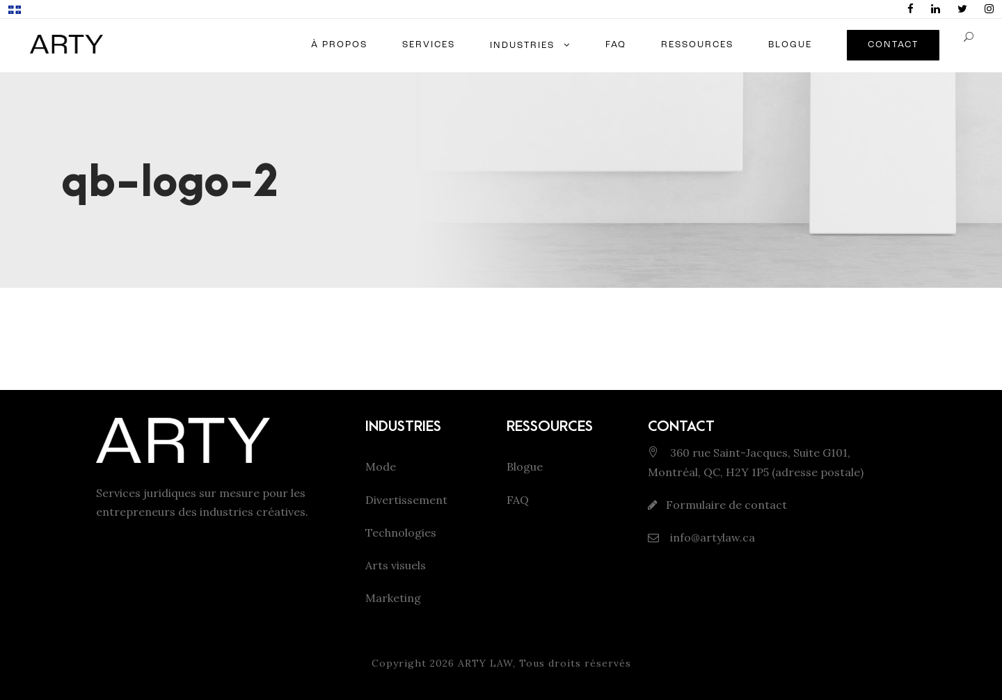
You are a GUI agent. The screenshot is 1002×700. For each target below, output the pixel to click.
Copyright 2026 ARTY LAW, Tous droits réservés (501, 663)
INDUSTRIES (522, 45)
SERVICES (428, 44)
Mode (380, 466)
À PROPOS (339, 44)
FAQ (615, 44)
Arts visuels (395, 565)
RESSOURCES (697, 44)
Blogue (525, 466)
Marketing (393, 598)
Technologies (400, 532)
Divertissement (406, 500)
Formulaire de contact (726, 505)
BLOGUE (790, 44)
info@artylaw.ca (711, 537)
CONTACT (893, 44)
